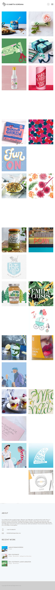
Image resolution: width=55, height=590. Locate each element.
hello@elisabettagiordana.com (14, 533)
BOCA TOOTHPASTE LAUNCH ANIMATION (20, 562)
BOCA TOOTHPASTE (14, 554)
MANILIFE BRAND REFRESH (16, 547)
